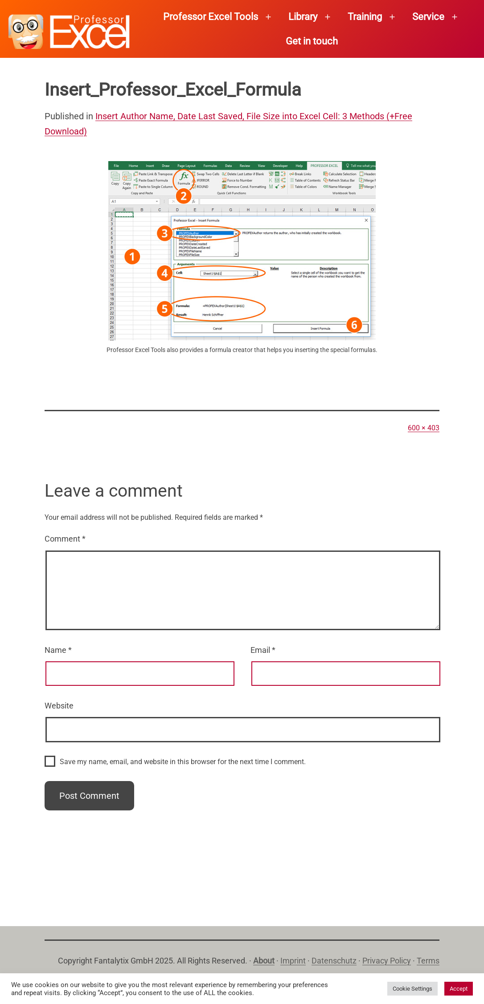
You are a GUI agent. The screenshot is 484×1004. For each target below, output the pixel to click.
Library (302, 16)
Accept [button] (459, 988)
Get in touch (312, 41)
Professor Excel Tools (210, 16)
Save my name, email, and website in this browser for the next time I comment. (183, 761)
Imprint (293, 960)
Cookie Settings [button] (412, 988)
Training (365, 16)
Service (428, 16)
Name (58, 650)
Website (59, 705)
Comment (65, 538)
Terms (428, 960)
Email (262, 650)
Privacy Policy (386, 960)
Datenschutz (334, 960)
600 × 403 (423, 428)
